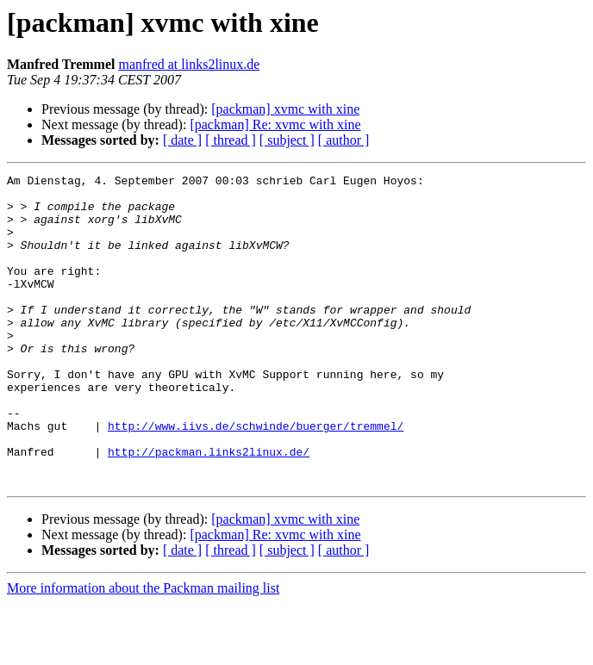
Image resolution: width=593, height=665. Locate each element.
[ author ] (344, 140)
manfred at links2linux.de (188, 64)
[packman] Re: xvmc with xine (275, 124)
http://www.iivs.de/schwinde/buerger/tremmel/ (255, 477)
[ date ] (182, 140)
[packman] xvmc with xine (285, 109)
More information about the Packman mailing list (143, 650)
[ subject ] (287, 140)
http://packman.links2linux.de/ (208, 508)
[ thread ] (230, 140)
